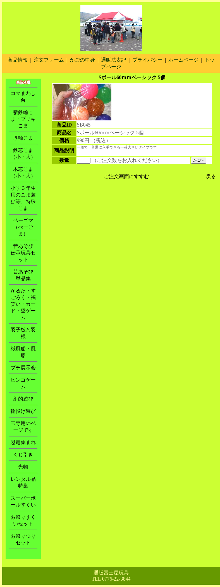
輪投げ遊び (23, 411)
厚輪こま (23, 138)
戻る (211, 176)
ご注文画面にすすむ (126, 176)
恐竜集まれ (23, 442)
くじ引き (23, 454)
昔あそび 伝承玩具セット (24, 252)
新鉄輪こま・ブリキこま (23, 119)
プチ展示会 (23, 367)
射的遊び (23, 399)
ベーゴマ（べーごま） (23, 227)
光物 (23, 467)
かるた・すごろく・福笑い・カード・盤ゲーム (23, 304)
